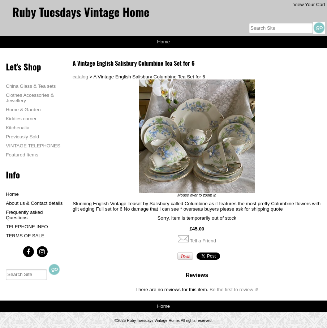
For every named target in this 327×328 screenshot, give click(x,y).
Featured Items (22, 154)
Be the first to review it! (234, 289)
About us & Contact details (34, 203)
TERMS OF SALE (25, 235)
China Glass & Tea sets (31, 86)
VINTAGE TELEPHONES (33, 145)
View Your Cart (309, 4)
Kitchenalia (17, 127)
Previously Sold (22, 136)
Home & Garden (23, 109)
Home (163, 41)
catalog (80, 76)
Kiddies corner (21, 118)
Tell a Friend (203, 240)
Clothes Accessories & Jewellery (30, 97)
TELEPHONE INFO (27, 226)
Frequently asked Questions (24, 215)
